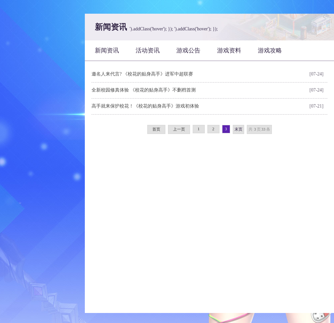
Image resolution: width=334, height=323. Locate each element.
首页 (156, 129)
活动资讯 (148, 50)
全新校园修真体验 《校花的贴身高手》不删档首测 (144, 90)
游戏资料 (229, 50)
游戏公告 (188, 50)
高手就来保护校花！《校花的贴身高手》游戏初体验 (145, 106)
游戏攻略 (270, 50)
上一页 (179, 129)
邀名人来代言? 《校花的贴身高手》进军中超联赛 (142, 73)
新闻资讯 (107, 50)
